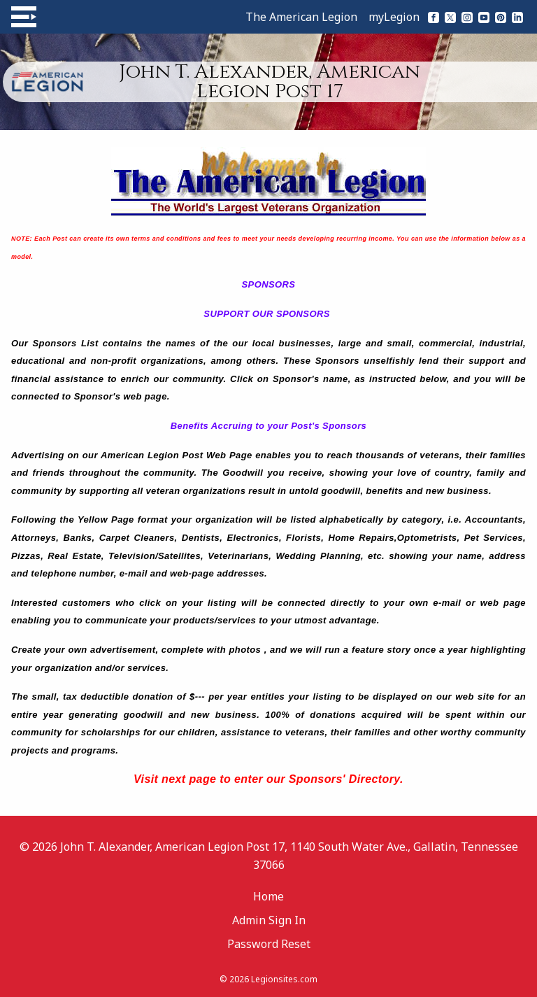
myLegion (394, 16)
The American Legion (301, 16)
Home (268, 896)
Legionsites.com (284, 979)
